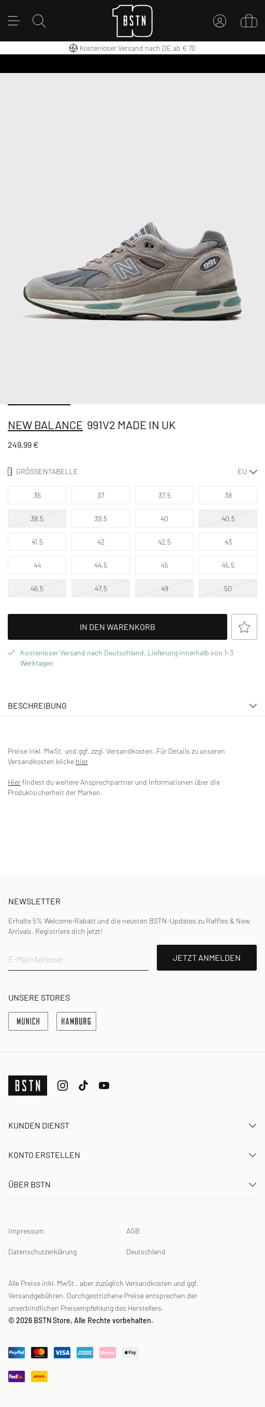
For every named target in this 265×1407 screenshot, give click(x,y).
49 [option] (164, 588)
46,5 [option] (37, 588)
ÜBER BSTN (132, 1184)
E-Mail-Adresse (35, 959)
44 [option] (37, 565)
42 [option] (101, 541)
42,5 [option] (164, 541)
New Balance (45, 424)
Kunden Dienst (132, 1125)
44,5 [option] (100, 565)
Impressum (26, 1230)
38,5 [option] (37, 518)
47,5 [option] (101, 588)
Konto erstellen (132, 1155)
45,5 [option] (228, 565)
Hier (14, 782)
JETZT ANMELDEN (207, 957)
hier (82, 761)
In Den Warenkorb (153, 626)
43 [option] (228, 541)
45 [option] (164, 565)
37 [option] (100, 495)
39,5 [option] (100, 518)
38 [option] (228, 495)
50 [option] (228, 588)
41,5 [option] (37, 541)
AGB (133, 1230)
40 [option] (164, 518)
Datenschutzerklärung (42, 1251)
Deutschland (146, 1251)
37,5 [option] (164, 495)
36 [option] (37, 495)
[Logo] (133, 21)
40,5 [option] (228, 518)
